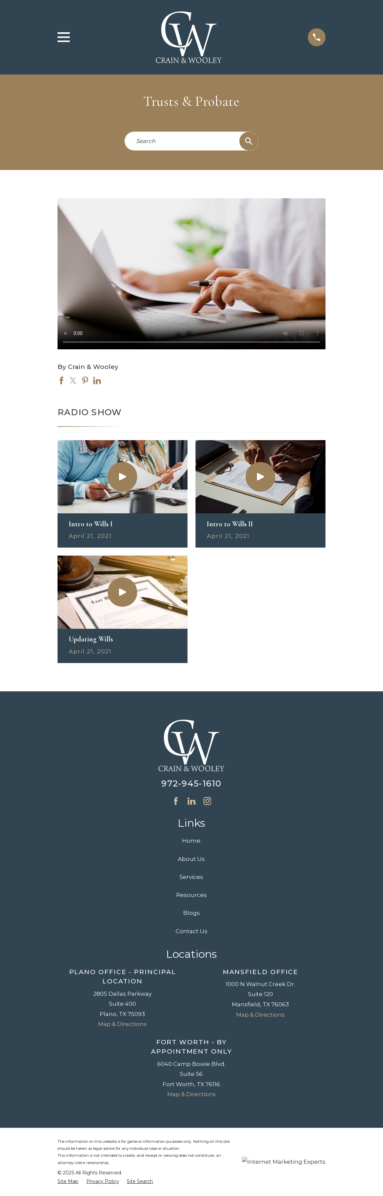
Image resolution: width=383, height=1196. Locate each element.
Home (191, 840)
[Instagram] (207, 801)
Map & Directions (122, 1024)
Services (191, 877)
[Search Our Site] (248, 141)
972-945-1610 (191, 783)
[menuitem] (68, 1181)
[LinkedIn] (191, 801)
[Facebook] (176, 801)
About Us (191, 859)
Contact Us (191, 931)
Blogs (191, 913)
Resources (191, 895)
